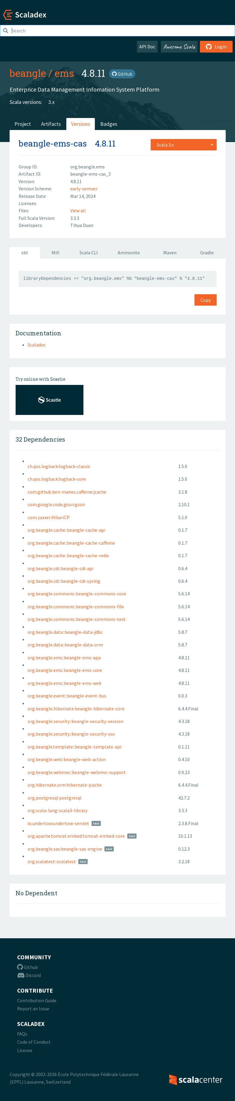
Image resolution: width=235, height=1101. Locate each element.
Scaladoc (37, 345)
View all (78, 210)
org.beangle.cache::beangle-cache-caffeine (71, 543)
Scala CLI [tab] (89, 253)
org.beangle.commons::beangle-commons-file (76, 606)
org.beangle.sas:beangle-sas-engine (65, 849)
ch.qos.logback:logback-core (57, 479)
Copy (205, 300)
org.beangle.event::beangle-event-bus (67, 696)
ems (64, 73)
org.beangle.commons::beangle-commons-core (77, 594)
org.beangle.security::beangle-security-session (75, 721)
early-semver (83, 189)
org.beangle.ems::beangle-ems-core (65, 670)
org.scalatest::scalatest (52, 861)
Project (22, 123)
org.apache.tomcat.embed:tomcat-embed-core (76, 836)
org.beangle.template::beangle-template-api (74, 747)
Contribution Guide (36, 1000)
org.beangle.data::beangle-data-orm (65, 645)
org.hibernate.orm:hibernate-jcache (65, 785)
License (24, 1050)
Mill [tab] (55, 253)
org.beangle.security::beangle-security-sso (71, 734)
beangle (28, 73)
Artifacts (51, 123)
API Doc (147, 47)
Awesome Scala (179, 46)
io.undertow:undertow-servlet (58, 823)
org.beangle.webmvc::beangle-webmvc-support (77, 772)
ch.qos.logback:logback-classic (59, 466)
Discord (29, 975)
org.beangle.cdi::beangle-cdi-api (60, 568)
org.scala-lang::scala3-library (57, 810)
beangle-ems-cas (53, 143)
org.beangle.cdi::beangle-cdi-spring (64, 581)
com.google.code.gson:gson (56, 504)
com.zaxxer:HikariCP (49, 517)
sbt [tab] (24, 253)
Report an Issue (33, 1009)
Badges (108, 123)
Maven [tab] (169, 253)
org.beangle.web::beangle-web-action (67, 759)
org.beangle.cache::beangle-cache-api (66, 530)
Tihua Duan (81, 225)
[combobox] (184, 144)
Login (216, 47)
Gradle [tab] (207, 253)
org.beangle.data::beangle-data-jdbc (65, 632)
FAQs (22, 1034)
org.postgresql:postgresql (55, 798)
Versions (80, 123)
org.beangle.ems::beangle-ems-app (64, 658)
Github (27, 967)
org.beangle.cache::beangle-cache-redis (68, 555)
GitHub (122, 74)
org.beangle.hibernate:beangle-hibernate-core (76, 709)
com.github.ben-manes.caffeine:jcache (67, 492)
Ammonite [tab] (129, 253)
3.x (51, 101)
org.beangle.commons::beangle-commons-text (77, 619)
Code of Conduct (34, 1042)
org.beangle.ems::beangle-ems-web (64, 683)
